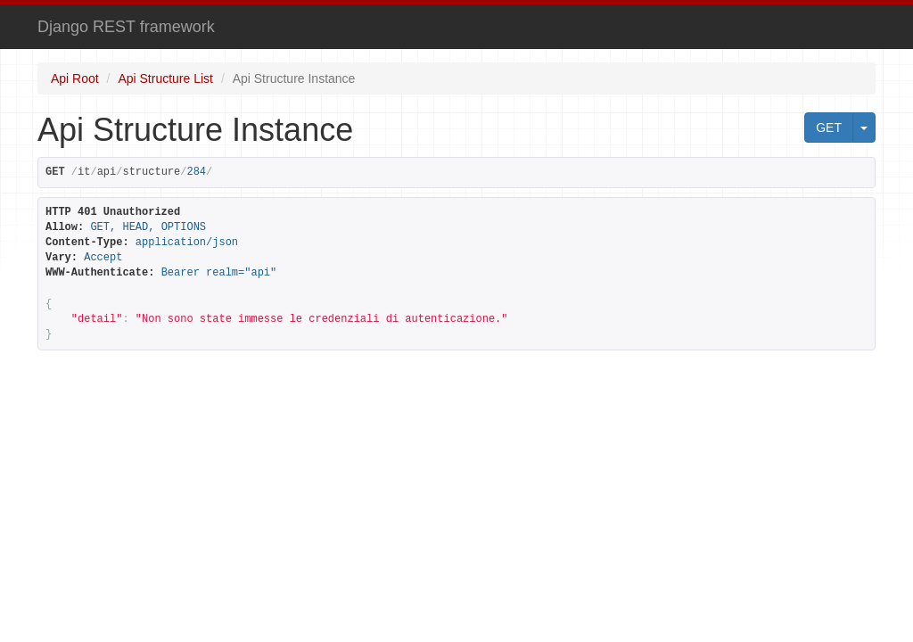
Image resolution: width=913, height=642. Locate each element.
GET (829, 127)
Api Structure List (165, 78)
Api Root (75, 78)
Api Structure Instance (294, 78)
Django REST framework (126, 27)
